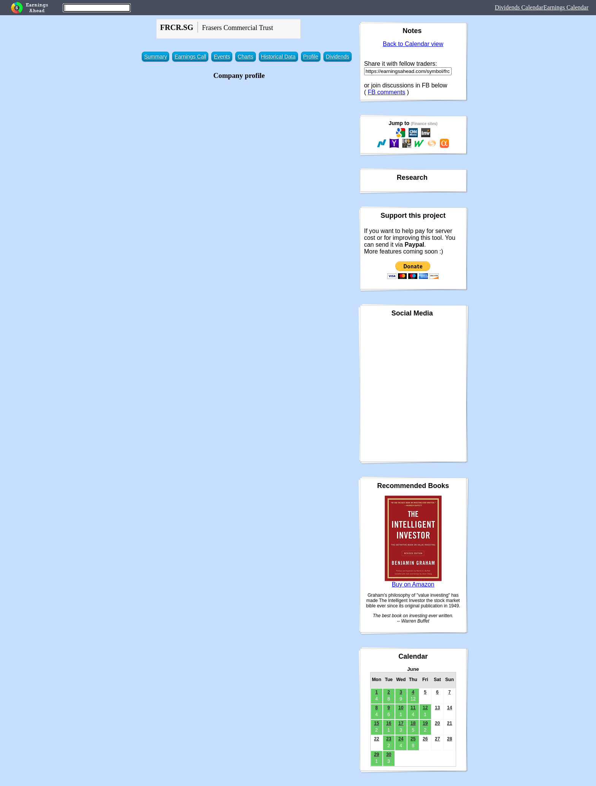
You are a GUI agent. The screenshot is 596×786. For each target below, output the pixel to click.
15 (376, 723)
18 (413, 723)
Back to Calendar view (413, 44)
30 (388, 754)
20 (437, 723)
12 (425, 707)
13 (437, 707)
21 (449, 723)
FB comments (386, 92)
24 (400, 739)
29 (376, 754)
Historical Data (278, 56)
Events (222, 56)
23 (388, 739)
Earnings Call (190, 56)
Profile (311, 56)
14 (449, 707)
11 (413, 707)
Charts (245, 56)
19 (425, 723)
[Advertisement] (239, 135)
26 (425, 739)
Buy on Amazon (413, 584)
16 (388, 723)
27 (437, 739)
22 (376, 739)
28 (449, 739)
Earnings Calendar (565, 7)
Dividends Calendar (519, 7)
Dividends (337, 56)
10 (400, 707)
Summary (155, 56)
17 (400, 723)
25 (413, 739)
